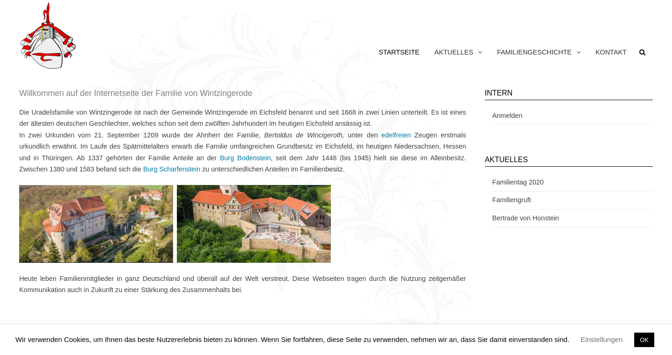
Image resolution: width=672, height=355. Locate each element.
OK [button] (644, 339)
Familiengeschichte (534, 52)
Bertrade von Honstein (525, 218)
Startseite (398, 52)
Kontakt (611, 52)
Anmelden (507, 115)
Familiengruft (511, 200)
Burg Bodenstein (245, 158)
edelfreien (396, 135)
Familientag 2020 (518, 182)
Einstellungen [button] (602, 339)
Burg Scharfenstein (171, 169)
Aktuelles (453, 52)
